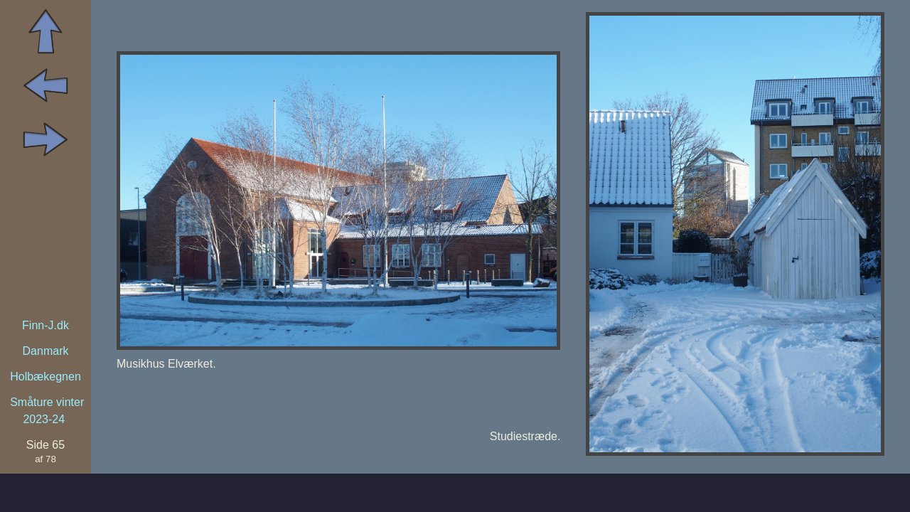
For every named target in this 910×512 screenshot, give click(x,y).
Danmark (46, 351)
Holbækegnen (45, 376)
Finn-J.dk (45, 325)
